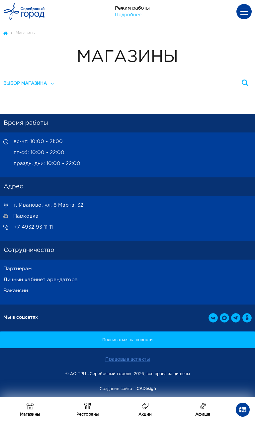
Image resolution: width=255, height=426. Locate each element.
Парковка (26, 216)
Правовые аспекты (127, 359)
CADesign (146, 389)
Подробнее (128, 15)
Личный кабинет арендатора (40, 280)
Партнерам (17, 269)
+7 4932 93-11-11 (33, 227)
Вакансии (15, 291)
